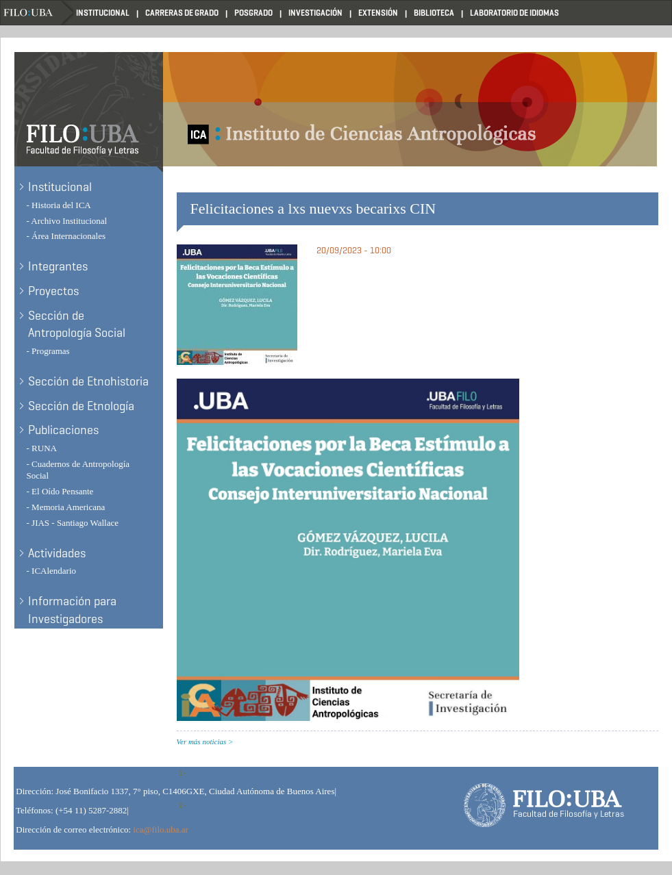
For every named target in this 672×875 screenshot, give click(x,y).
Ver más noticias (202, 741)
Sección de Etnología (81, 406)
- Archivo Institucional (67, 221)
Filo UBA (38, 13)
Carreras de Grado (182, 13)
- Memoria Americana (66, 507)
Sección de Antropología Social (76, 324)
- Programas (48, 351)
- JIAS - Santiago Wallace (73, 523)
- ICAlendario (52, 571)
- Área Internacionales (66, 236)
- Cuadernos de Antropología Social (78, 470)
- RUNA (42, 448)
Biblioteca (434, 13)
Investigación (315, 13)
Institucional (102, 13)
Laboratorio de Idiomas (514, 13)
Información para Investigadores (72, 610)
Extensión (378, 13)
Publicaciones (63, 430)
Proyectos (53, 291)
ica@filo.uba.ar (160, 829)
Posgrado (253, 13)
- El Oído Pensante (60, 491)
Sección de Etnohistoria (88, 381)
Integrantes (58, 266)
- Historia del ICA (59, 205)
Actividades (57, 553)
